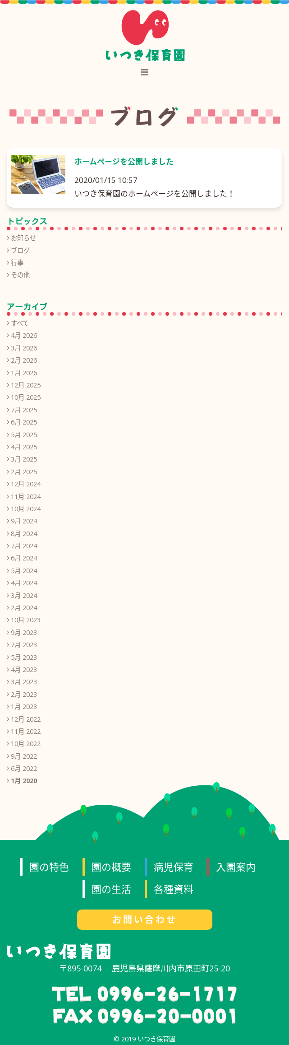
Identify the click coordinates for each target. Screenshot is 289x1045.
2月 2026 (24, 360)
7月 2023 (24, 644)
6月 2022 (24, 768)
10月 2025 (26, 397)
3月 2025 (24, 459)
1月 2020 (24, 780)
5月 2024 (24, 570)
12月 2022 (26, 719)
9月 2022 (24, 756)
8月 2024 (24, 533)
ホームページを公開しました (124, 161)
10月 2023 (26, 620)
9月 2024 (24, 521)
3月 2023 (24, 681)
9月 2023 (24, 632)
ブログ (20, 250)
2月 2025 (24, 471)
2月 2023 (24, 694)
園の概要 (111, 866)
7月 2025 (24, 410)
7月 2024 (24, 545)
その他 (20, 275)
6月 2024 (24, 558)
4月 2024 (24, 582)
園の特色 (49, 866)
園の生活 (111, 889)
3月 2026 (24, 348)
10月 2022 (26, 743)
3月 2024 (24, 595)
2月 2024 (24, 607)
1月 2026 (24, 373)
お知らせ (23, 237)
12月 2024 (26, 484)
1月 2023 (24, 706)
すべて (20, 323)
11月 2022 (26, 731)
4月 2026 (24, 335)
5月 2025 (24, 434)
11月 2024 (26, 496)
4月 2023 (24, 669)
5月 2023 (24, 657)
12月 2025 (26, 385)
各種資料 (173, 889)
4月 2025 (24, 447)
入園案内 (236, 866)
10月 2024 (26, 508)
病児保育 (173, 866)
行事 (17, 262)
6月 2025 (24, 422)
